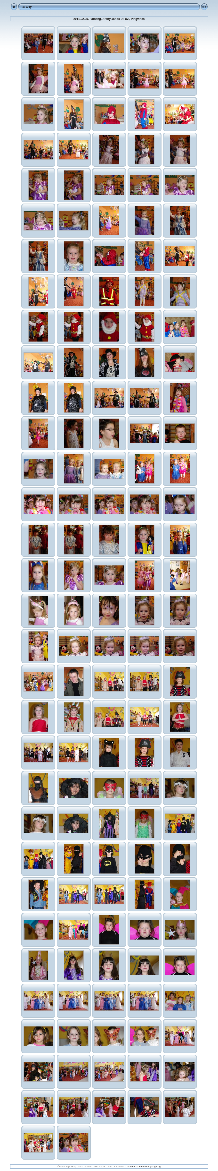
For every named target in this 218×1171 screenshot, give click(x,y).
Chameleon (143, 1166)
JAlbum (131, 1166)
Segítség (156, 1166)
